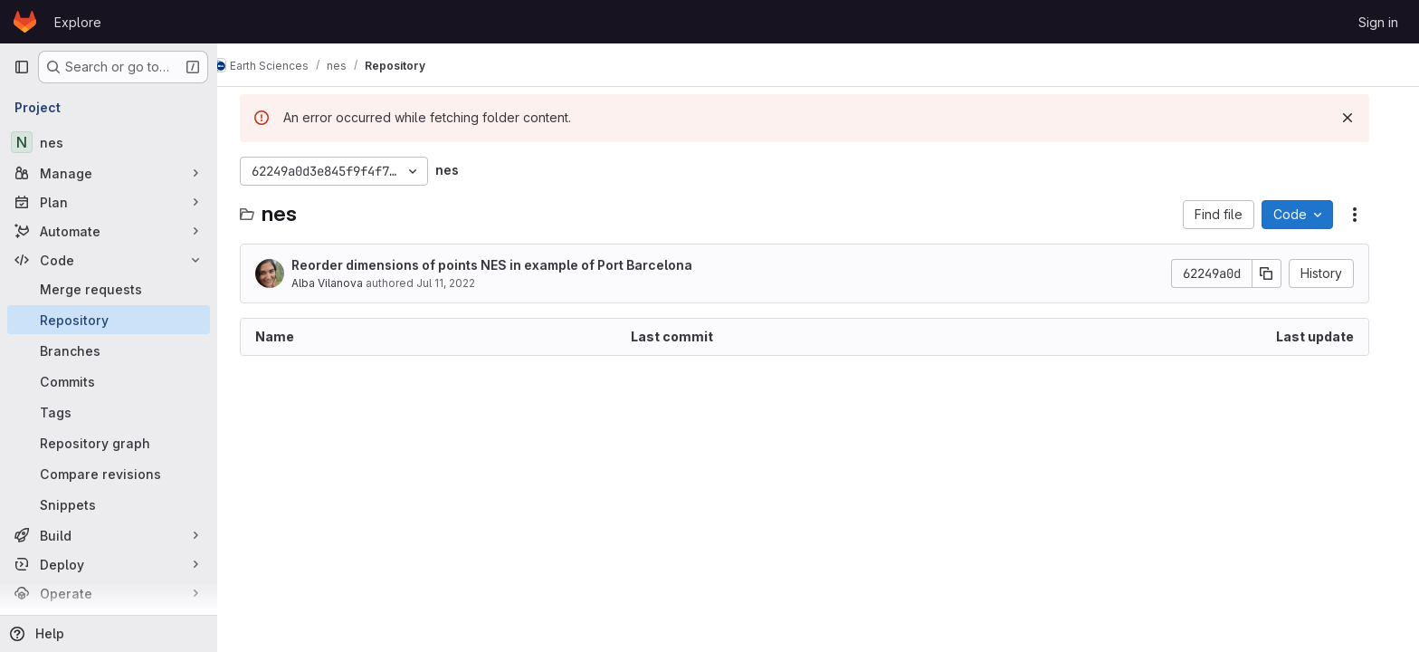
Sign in (1378, 22)
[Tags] (108, 412)
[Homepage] (25, 21)
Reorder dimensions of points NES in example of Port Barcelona (505, 265)
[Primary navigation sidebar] (21, 67)
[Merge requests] (108, 288)
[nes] (108, 142)
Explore (77, 22)
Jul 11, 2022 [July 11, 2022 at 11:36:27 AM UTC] (459, 283)
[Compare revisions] (108, 473)
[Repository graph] (108, 442)
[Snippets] (108, 504)
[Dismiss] (1361, 118)
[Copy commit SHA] (1280, 273)
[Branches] (108, 350)
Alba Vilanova (340, 283)
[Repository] (108, 319)
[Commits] (108, 381)
